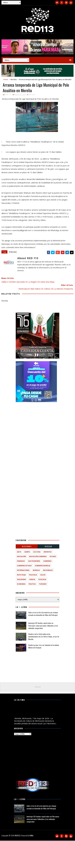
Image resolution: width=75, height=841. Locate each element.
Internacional (23, 571)
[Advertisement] (37, 421)
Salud (42, 575)
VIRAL (32, 835)
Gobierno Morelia (42, 566)
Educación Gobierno (37, 557)
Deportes (47, 552)
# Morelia (13, 252)
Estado (53, 557)
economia (21, 584)
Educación (21, 557)
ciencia (32, 580)
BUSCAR (48, 546)
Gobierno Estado (24, 566)
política (32, 584)
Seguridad (21, 580)
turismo (42, 584)
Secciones (27, 546)
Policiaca (33, 575)
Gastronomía (34, 562)
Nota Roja (21, 575)
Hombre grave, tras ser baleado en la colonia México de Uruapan (43, 646)
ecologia (42, 580)
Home (5, 79)
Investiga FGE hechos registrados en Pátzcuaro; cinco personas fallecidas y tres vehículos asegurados (43, 626)
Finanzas (21, 562)
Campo (27, 552)
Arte (19, 552)
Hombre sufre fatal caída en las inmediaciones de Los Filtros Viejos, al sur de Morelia (43, 637)
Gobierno (47, 562)
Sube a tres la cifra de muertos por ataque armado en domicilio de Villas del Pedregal (43, 614)
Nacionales (48, 571)
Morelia (14, 79)
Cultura (36, 552)
